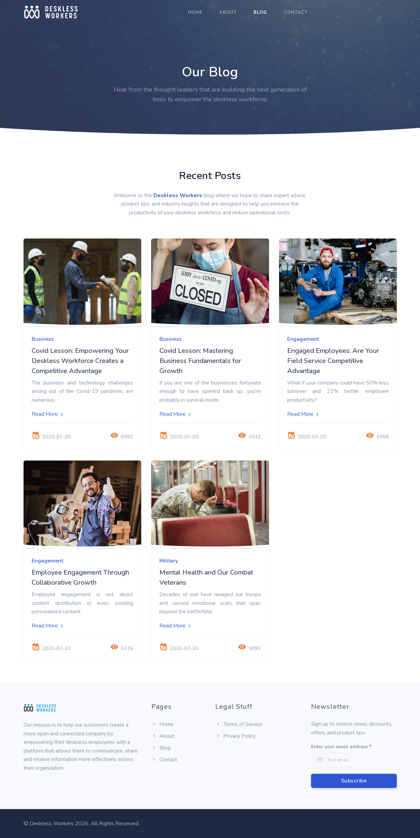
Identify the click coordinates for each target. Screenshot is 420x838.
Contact (295, 12)
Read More (48, 414)
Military (168, 560)
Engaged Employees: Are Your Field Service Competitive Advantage (333, 360)
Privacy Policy (235, 736)
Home (195, 12)
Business (43, 339)
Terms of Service (238, 724)
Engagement (303, 339)
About (228, 12)
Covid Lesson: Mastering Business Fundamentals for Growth (200, 360)
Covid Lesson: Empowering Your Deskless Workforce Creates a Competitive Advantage (80, 360)
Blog (260, 12)
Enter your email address (341, 746)
